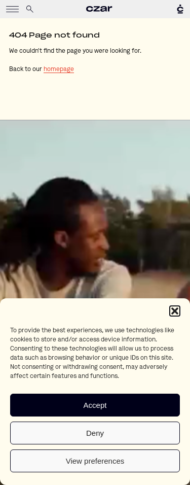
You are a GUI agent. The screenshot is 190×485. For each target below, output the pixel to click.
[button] (175, 311)
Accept (95, 405)
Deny (95, 433)
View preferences (95, 461)
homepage (59, 69)
